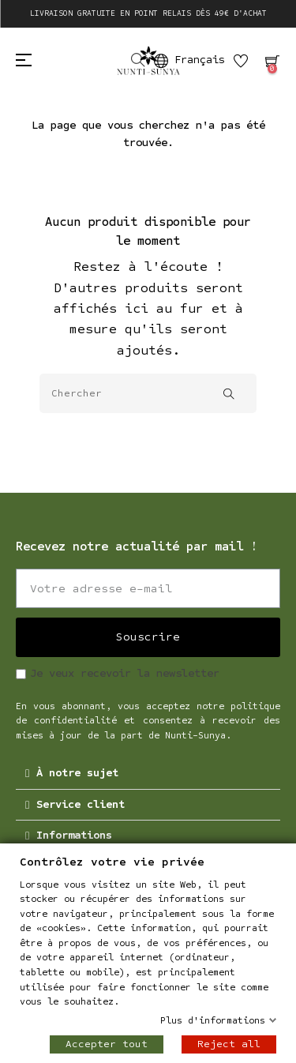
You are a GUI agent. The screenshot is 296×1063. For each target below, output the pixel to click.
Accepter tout (107, 1044)
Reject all (228, 1044)
